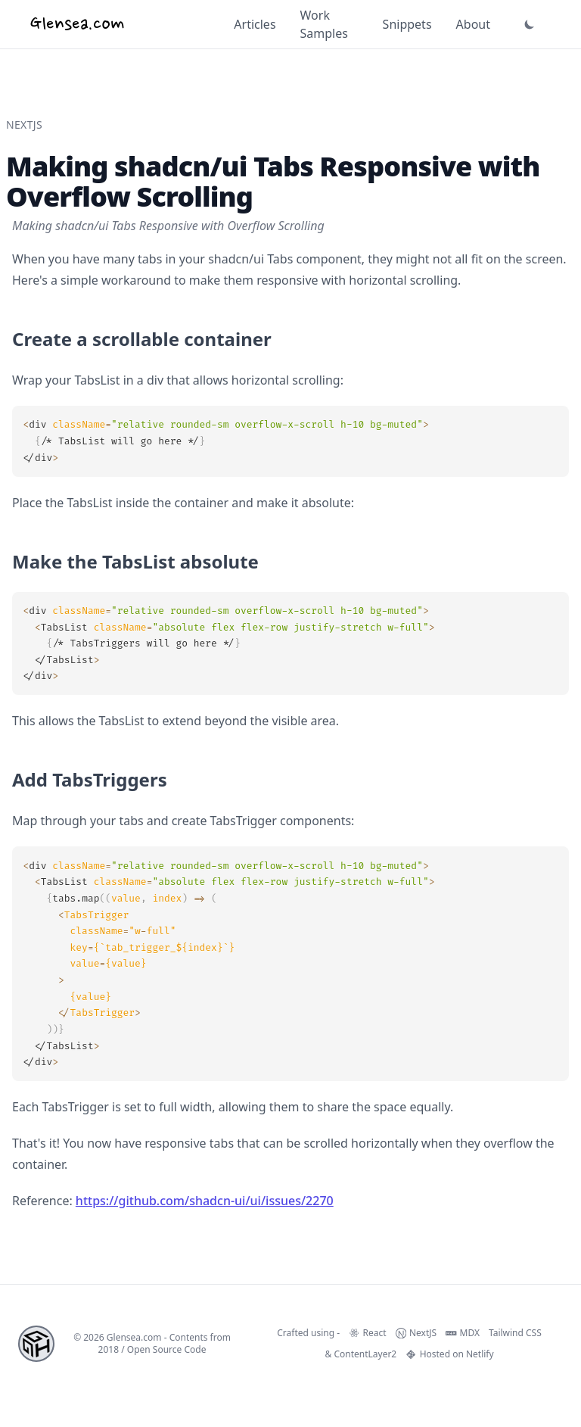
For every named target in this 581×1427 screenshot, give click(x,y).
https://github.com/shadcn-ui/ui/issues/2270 (205, 1200)
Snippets (407, 24)
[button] (529, 24)
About (473, 24)
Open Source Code (167, 1349)
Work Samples (324, 24)
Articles (254, 24)
